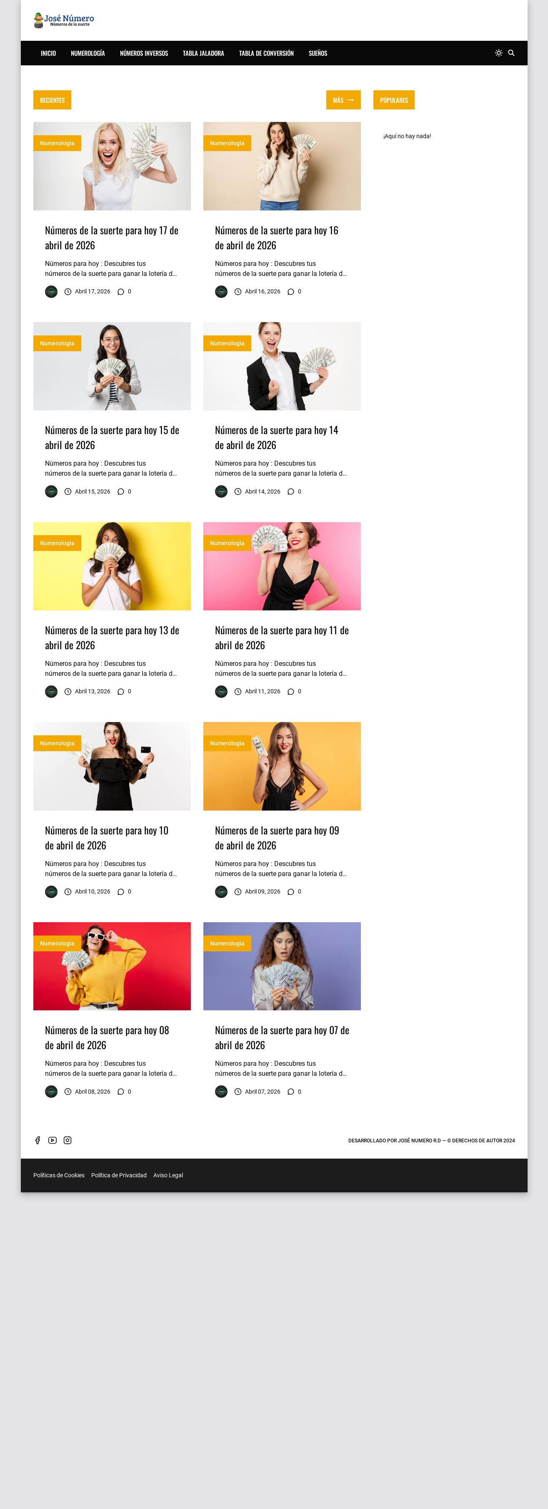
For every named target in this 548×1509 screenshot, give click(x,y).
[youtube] (52, 1340)
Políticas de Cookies (59, 1375)
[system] (499, 53)
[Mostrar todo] (343, 100)
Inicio (48, 52)
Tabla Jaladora (203, 52)
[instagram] (67, 1340)
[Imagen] (112, 166)
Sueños (318, 52)
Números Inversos (144, 52)
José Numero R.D (419, 1340)
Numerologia (57, 143)
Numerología (88, 52)
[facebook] (37, 1340)
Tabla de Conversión (266, 52)
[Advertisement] (282, 180)
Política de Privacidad (119, 1375)
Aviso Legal (168, 1375)
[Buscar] (511, 53)
